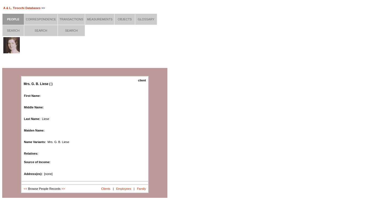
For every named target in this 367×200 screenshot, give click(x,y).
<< (25, 188)
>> (63, 188)
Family (141, 188)
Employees (123, 188)
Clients (105, 188)
